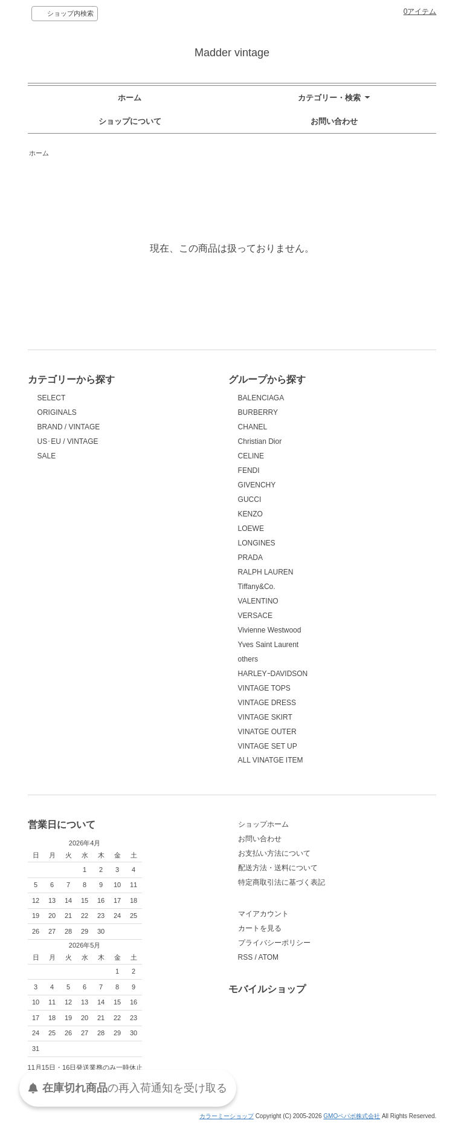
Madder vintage (232, 53)
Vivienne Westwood (269, 630)
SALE (46, 456)
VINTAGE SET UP (267, 746)
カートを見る (260, 928)
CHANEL (253, 427)
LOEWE (251, 528)
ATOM (269, 957)
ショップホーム (263, 824)
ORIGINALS (57, 412)
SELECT (51, 398)
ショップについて (129, 121)
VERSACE (255, 615)
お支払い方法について (274, 853)
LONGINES (257, 543)
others (248, 659)
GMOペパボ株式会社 (351, 1116)
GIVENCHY (257, 485)
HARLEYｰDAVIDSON (273, 673)
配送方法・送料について (278, 868)
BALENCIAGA (261, 398)
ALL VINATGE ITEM (270, 760)
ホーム (129, 97)
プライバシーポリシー (274, 943)
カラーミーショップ (226, 1116)
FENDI (249, 470)
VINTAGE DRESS (267, 702)
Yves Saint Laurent (268, 644)
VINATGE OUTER (267, 731)
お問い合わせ (334, 121)
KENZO (250, 514)
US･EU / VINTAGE (67, 441)
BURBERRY (258, 412)
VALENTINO (258, 601)
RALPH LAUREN (266, 572)
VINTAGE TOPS (264, 688)
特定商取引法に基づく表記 (281, 882)
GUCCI (250, 499)
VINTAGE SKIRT (265, 717)
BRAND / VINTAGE (68, 427)
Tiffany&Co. (257, 586)
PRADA (250, 557)
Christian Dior (260, 441)
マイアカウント (263, 914)
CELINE (251, 456)
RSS (245, 957)
